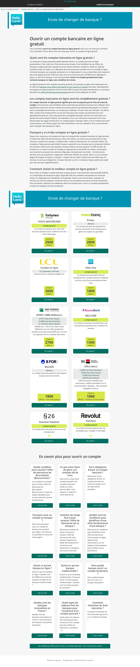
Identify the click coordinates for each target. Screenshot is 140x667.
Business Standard (49, 421)
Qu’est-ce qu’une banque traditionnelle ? (70, 568)
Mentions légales (54, 660)
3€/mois (91, 224)
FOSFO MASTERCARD (49, 221)
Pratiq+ (91, 220)
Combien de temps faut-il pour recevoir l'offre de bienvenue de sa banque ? (70, 520)
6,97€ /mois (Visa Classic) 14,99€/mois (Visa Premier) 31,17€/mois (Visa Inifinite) (49, 321)
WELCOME (90, 315)
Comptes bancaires (27, 9)
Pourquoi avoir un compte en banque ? (42, 517)
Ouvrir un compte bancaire (9, 9)
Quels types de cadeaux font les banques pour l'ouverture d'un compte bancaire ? (70, 608)
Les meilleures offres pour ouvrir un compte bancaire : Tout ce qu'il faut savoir (70, 646)
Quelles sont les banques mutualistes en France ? (42, 606)
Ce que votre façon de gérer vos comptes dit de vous (70, 471)
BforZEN (49, 366)
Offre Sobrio (90, 366)
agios (46, 121)
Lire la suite (42, 505)
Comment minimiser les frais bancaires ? (98, 605)
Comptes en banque (105, 5)
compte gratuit (49, 226)
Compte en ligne (49, 267)
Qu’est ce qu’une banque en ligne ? (42, 567)
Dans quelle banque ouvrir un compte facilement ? (98, 569)
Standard (91, 420)
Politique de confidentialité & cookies (78, 660)
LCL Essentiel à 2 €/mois (49, 271)
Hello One (90, 267)
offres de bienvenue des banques (54, 92)
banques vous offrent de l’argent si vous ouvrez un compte (64, 87)
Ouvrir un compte (35, 5)
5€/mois (49, 370)
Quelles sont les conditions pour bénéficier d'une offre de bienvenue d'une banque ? (97, 520)
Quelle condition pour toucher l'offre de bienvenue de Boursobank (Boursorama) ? (42, 473)
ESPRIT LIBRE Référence (49, 315)
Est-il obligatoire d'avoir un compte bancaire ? (98, 470)
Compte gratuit (49, 426)
